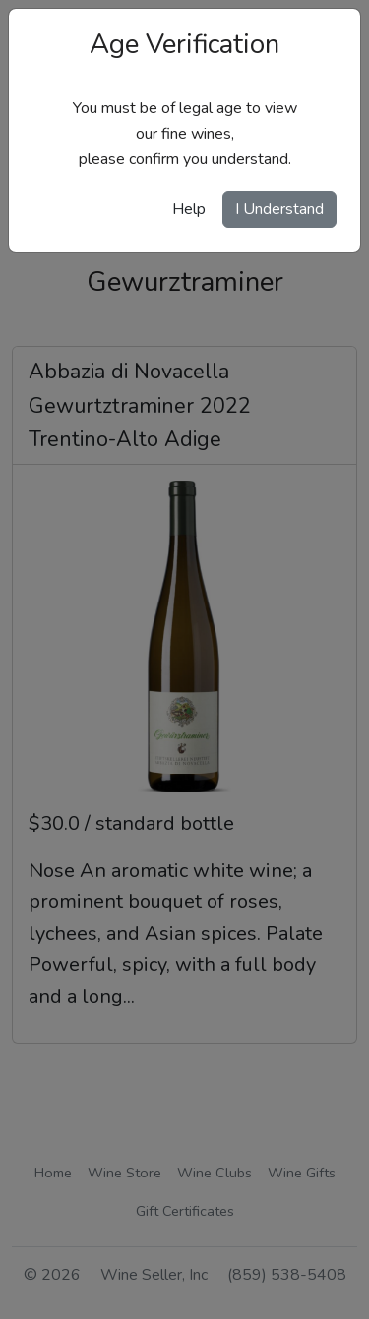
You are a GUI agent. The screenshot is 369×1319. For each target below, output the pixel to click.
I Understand (279, 209)
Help (189, 209)
